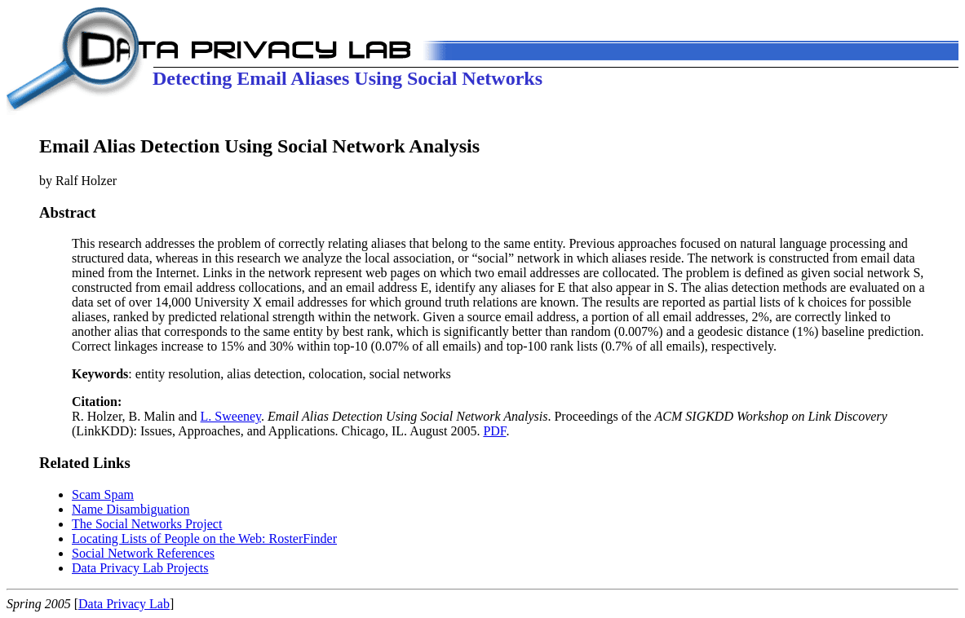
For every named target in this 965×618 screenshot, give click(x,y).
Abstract (67, 212)
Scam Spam (103, 494)
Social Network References (143, 553)
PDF (494, 431)
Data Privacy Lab (124, 604)
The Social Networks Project (147, 524)
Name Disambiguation (130, 509)
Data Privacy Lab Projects (140, 568)
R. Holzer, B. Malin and (136, 409)
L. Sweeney (231, 416)
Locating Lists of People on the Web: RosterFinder (204, 538)
